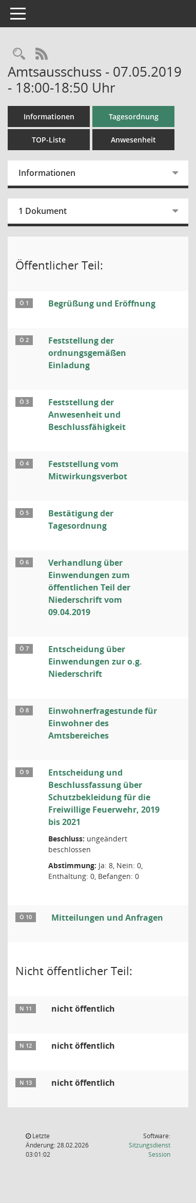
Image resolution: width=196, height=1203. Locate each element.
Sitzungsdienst (149, 1150)
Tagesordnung (134, 116)
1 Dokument (42, 211)
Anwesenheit (133, 140)
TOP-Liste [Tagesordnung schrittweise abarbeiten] (49, 140)
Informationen (49, 116)
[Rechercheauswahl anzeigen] (19, 54)
